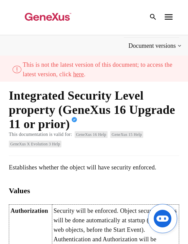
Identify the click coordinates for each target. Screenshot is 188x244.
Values (19, 190)
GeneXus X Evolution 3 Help (35, 144)
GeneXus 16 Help (91, 134)
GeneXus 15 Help (127, 134)
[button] (155, 45)
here (78, 74)
